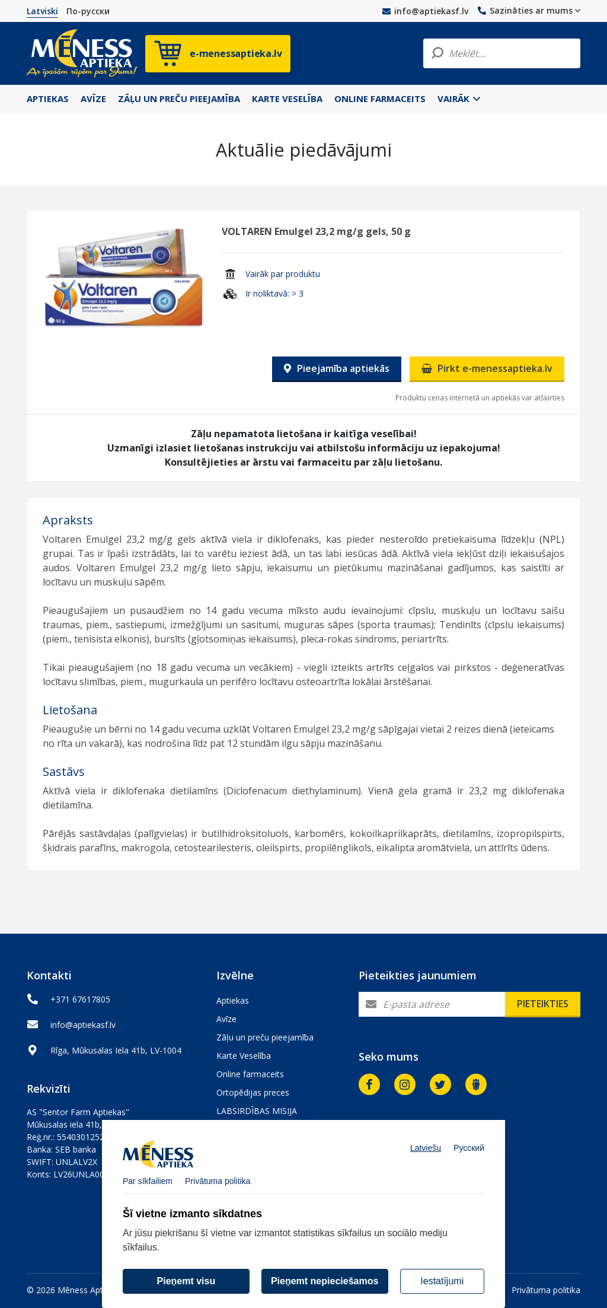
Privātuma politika (546, 1290)
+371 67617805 (80, 999)
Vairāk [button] (458, 98)
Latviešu (425, 1155)
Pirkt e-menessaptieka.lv (486, 368)
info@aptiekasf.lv (425, 11)
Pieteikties (542, 1003)
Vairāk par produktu (282, 273)
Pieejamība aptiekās (336, 368)
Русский (468, 1155)
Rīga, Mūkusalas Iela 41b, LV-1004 (115, 1050)
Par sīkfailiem (147, 1189)
